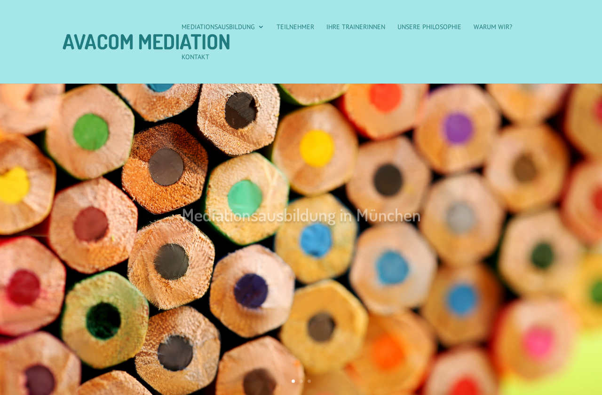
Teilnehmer (295, 27)
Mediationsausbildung (218, 27)
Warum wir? (493, 27)
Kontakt (195, 57)
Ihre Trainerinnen (355, 27)
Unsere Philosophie (429, 27)
